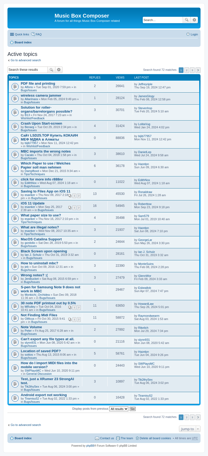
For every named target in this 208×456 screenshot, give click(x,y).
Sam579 (143, 215)
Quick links (22, 34)
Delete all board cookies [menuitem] (155, 438)
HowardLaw (146, 303)
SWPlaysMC (33, 370)
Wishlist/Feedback (32, 118)
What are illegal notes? (40, 227)
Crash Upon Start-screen (41, 123)
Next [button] (198, 70)
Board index (23, 42)
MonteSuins (146, 263)
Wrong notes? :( (34, 275)
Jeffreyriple (145, 84)
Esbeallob (144, 287)
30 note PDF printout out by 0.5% (48, 303)
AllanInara (31, 99)
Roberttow (145, 204)
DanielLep (145, 152)
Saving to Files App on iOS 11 (45, 191)
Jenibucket (32, 278)
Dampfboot (32, 170)
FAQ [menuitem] (39, 34)
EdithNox (31, 182)
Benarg (29, 127)
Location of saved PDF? (41, 351)
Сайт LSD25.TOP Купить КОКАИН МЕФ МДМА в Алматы (49, 137)
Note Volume (31, 327)
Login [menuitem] (194, 34)
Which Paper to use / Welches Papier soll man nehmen (46, 165)
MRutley (30, 306)
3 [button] (192, 70)
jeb (27, 266)
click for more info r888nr (42, 179)
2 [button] (186, 70)
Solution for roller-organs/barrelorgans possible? (46, 109)
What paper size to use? (41, 215)
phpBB (90, 445)
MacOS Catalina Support (41, 239)
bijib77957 (31, 143)
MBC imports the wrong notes (46, 151)
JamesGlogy (146, 96)
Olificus (29, 318)
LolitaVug (144, 124)
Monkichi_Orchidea (37, 294)
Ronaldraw (145, 192)
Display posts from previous (100, 408)
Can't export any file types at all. (47, 339)
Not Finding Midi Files (39, 315)
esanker (30, 194)
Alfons (29, 87)
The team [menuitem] (127, 438)
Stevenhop (145, 108)
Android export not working (44, 395)
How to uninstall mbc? (39, 263)
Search (187, 20)
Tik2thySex (32, 386)
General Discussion (39, 373)
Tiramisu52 (32, 398)
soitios (29, 354)
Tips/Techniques (34, 174)
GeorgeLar (145, 239)
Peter (28, 330)
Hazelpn (143, 164)
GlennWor (144, 275)
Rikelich (143, 327)
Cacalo (29, 155)
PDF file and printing (38, 83)
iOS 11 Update (32, 203)
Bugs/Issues (29, 90)
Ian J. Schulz (33, 254)
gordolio (30, 242)
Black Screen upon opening (44, 251)
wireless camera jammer (41, 95)
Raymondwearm (149, 315)
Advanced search (194, 20)
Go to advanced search (26, 60)
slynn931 (30, 342)
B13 (27, 115)
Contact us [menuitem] (107, 438)
